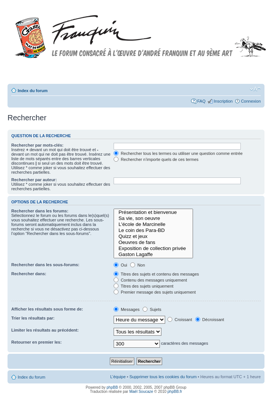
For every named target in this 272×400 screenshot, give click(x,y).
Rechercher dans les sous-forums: (45, 264)
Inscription (223, 101)
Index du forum (32, 90)
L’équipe (118, 376)
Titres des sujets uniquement (143, 286)
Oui (120, 265)
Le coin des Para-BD (153, 230)
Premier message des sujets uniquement (155, 292)
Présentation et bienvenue (153, 212)
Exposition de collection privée (153, 248)
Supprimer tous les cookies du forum (163, 376)
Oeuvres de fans (153, 242)
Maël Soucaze (141, 391)
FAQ (201, 101)
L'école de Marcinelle (153, 224)
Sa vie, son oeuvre (153, 218)
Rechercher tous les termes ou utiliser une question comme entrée (178, 153)
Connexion (251, 101)
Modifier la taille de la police (255, 89)
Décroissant (209, 319)
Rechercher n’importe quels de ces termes (156, 159)
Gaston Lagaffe (153, 255)
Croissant (179, 319)
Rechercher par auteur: (34, 179)
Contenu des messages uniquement (150, 280)
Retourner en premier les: (36, 342)
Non (137, 265)
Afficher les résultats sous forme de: (47, 309)
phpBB (112, 387)
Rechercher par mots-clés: (37, 145)
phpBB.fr (174, 391)
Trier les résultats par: (33, 318)
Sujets (152, 309)
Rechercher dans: (28, 273)
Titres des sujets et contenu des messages (156, 274)
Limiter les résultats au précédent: (45, 330)
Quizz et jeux (153, 236)
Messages (127, 309)
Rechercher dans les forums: (39, 211)
